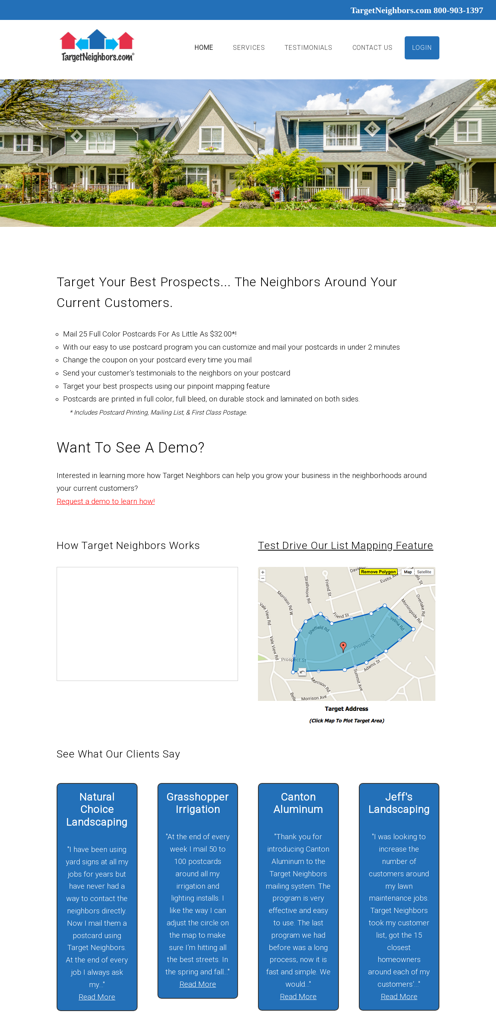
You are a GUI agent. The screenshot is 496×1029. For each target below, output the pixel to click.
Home (204, 47)
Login (422, 47)
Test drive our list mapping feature (345, 545)
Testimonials (309, 47)
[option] (248, 152)
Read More (97, 997)
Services (249, 47)
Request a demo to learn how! (106, 501)
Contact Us (372, 47)
